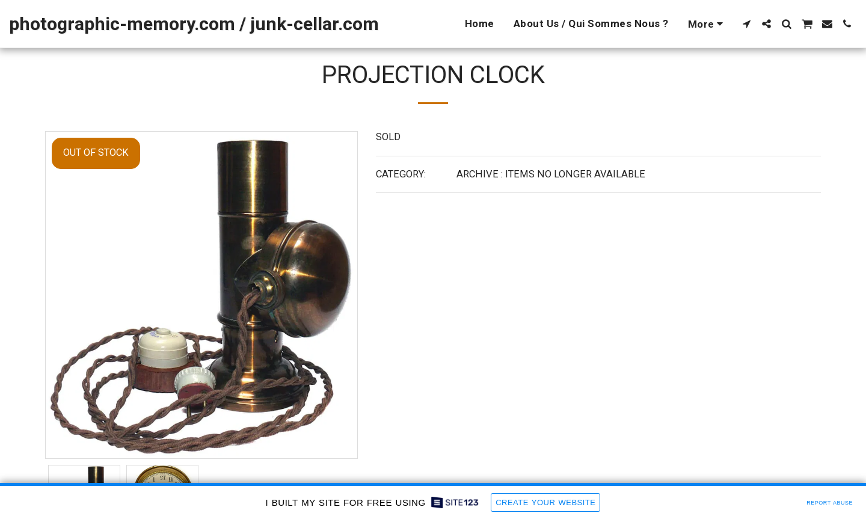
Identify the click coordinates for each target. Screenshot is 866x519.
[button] (746, 24)
